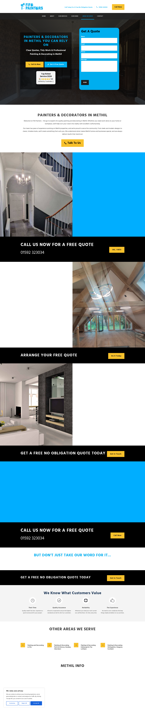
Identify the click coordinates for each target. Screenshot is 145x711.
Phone (99, 54)
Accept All (36, 703)
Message (99, 65)
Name (99, 39)
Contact (100, 16)
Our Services (62, 16)
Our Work (74, 16)
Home (44, 16)
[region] (24, 697)
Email (99, 47)
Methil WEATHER (72, 686)
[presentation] (95, 76)
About (52, 16)
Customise (12, 703)
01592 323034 (32, 252)
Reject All (24, 703)
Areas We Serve (88, 16)
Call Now (118, 7)
